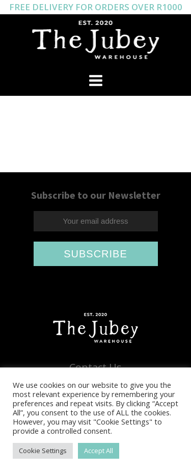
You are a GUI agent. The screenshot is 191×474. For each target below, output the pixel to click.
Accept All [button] (98, 450)
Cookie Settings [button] (43, 450)
